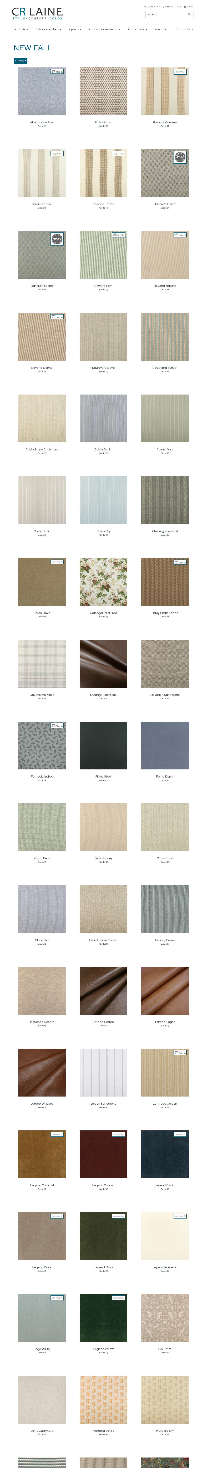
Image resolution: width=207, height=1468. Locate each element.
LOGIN (188, 7)
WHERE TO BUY (173, 7)
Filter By (20, 60)
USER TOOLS (152, 7)
